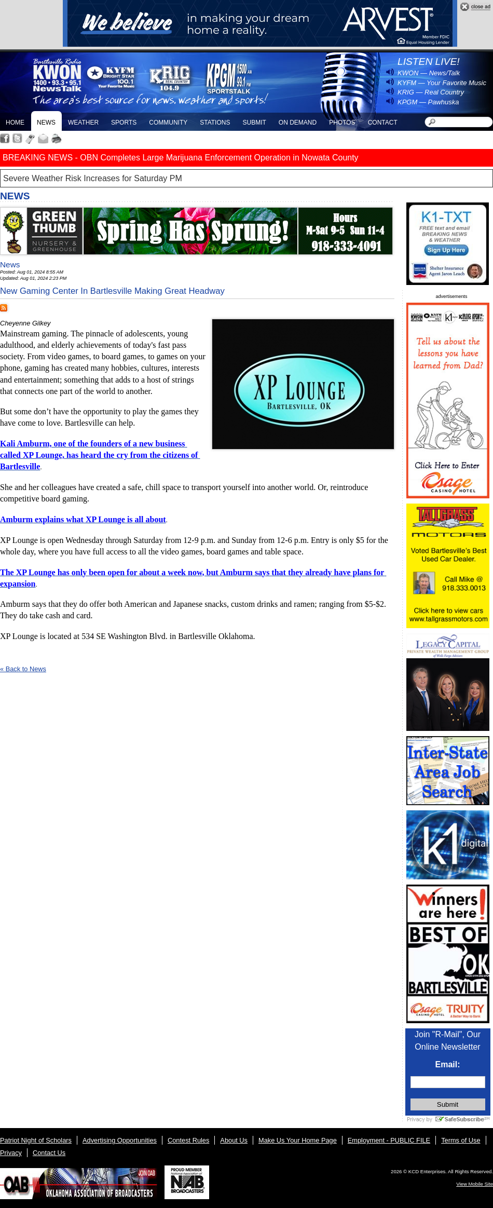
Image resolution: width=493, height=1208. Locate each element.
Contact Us (49, 1153)
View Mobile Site (474, 1184)
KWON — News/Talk (429, 73)
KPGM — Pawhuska (428, 102)
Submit (254, 122)
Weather (83, 122)
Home (15, 122)
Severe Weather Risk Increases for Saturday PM (92, 178)
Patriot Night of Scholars (36, 1140)
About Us (234, 1140)
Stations (215, 122)
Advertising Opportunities (120, 1140)
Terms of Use (460, 1140)
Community (168, 122)
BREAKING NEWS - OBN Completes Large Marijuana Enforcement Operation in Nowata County (181, 157)
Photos (342, 122)
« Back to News (23, 669)
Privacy (11, 1153)
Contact (383, 122)
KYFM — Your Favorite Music (442, 83)
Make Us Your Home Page (297, 1140)
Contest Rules (188, 1140)
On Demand (298, 122)
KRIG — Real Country (431, 92)
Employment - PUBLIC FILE (389, 1140)
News (46, 122)
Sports (123, 122)
